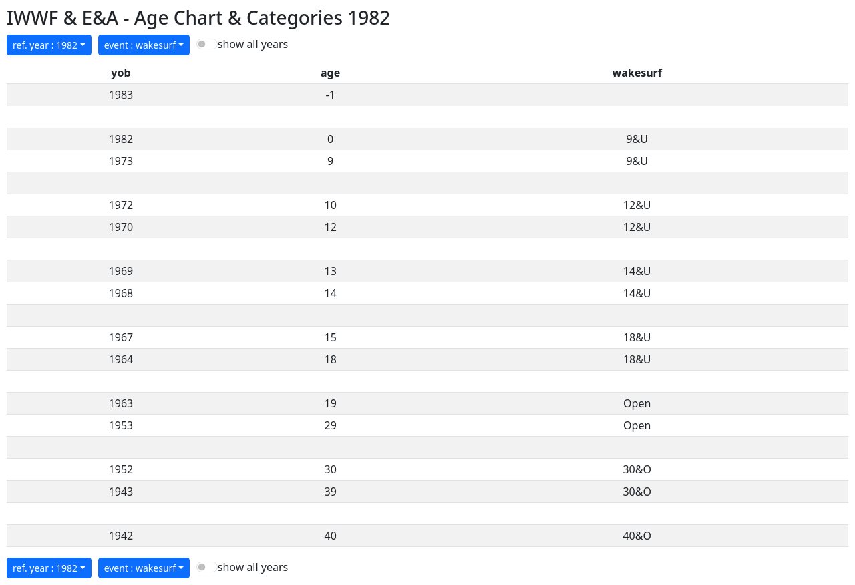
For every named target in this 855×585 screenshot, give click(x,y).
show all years (253, 44)
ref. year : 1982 (45, 45)
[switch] (207, 44)
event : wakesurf (140, 45)
